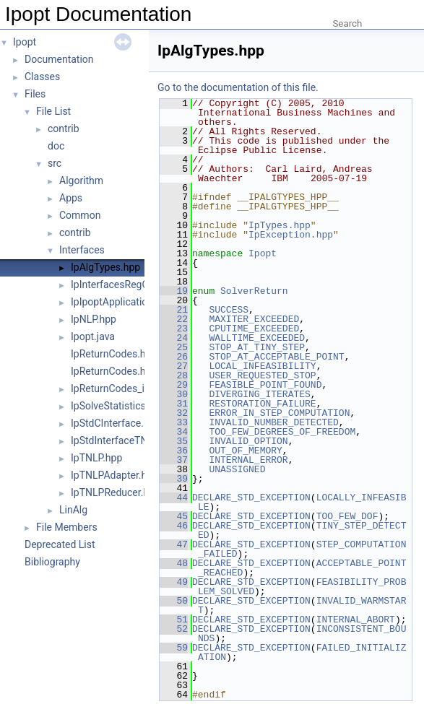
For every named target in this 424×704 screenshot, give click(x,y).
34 (174, 431)
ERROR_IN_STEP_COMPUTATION (279, 413)
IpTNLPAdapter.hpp (114, 475)
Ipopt (24, 42)
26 (174, 356)
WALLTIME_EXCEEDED (257, 337)
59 (174, 647)
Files (35, 94)
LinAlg (73, 510)
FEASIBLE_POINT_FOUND (265, 384)
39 (174, 478)
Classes (42, 76)
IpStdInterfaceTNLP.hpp (124, 440)
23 (174, 328)
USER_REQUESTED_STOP (262, 375)
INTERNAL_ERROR (248, 459)
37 (174, 459)
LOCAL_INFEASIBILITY (262, 366)
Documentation (59, 59)
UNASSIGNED (237, 469)
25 (174, 347)
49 (174, 581)
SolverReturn (254, 290)
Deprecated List (60, 544)
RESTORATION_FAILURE (262, 403)
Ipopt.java (93, 336)
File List (53, 111)
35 (174, 441)
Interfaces (82, 250)
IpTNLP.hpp (96, 458)
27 (174, 366)
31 (174, 403)
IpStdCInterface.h (110, 423)
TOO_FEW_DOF (347, 516)
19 (174, 290)
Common (79, 215)
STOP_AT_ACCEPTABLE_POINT (276, 356)
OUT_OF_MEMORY (245, 450)
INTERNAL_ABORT (355, 619)
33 (174, 422)
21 (174, 309)
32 (174, 413)
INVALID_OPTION (248, 441)
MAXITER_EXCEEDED (254, 319)
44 (174, 497)
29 (174, 384)
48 (174, 563)
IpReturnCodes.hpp (114, 371)
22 (174, 319)
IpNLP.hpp (93, 319)
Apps (70, 198)
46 (174, 525)
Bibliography (52, 562)
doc (56, 146)
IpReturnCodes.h (108, 354)
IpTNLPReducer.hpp (115, 492)
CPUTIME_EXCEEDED (254, 328)
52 (174, 628)
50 (174, 600)
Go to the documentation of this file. (238, 87)
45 (174, 516)
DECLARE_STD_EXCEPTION (251, 497)
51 (174, 619)
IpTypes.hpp (279, 225)
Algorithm (81, 180)
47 (174, 544)
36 (174, 450)
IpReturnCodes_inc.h (117, 388)
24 (174, 337)
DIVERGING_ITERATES (259, 394)
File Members (67, 527)
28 (174, 375)
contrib (63, 128)
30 (174, 394)
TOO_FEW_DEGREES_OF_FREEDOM (282, 431)
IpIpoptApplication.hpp (122, 302)
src (54, 163)
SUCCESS (228, 309)
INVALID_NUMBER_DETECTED (273, 422)
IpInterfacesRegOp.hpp (122, 284)
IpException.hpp (290, 234)
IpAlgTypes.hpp (105, 267)
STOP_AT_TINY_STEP (257, 347)
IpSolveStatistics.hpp (118, 406)
